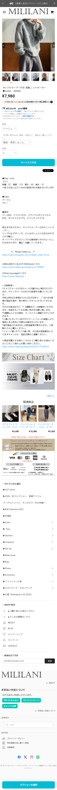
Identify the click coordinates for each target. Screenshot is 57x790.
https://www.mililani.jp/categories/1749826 (23, 267)
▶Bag (6, 562)
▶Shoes (7, 568)
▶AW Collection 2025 (13, 509)
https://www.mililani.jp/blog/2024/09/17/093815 (25, 346)
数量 (4, 148)
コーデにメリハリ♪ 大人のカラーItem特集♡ (24, 503)
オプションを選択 (28, 785)
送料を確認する (28, 116)
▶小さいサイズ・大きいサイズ (17, 588)
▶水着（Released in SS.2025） (18, 594)
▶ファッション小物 (12, 581)
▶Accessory (9, 575)
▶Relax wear (9, 555)
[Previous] (3, 45)
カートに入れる (28, 162)
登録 (50, 661)
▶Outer (6, 522)
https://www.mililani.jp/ (13, 276)
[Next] (53, 45)
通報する (50, 396)
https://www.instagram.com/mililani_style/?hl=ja (25, 255)
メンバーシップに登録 (12, 111)
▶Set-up (7, 548)
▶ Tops (6, 529)
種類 (4, 124)
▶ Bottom (8, 535)
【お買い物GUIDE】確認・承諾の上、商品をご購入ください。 (27, 136)
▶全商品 (7, 516)
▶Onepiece (8, 542)
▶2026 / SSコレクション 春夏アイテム (22, 496)
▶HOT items (9, 490)
